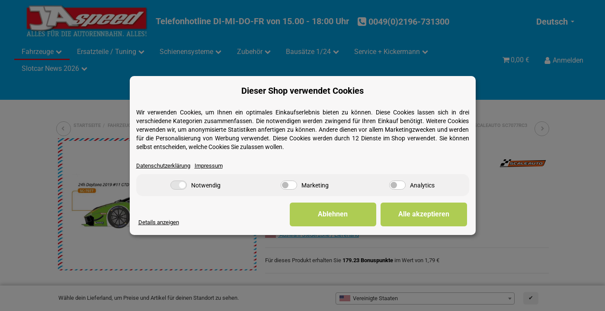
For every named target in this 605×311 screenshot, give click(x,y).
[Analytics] (397, 185)
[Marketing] (289, 185)
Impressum (209, 165)
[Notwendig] (178, 185)
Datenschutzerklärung (163, 165)
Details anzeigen (158, 222)
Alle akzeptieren (423, 214)
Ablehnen (333, 214)
